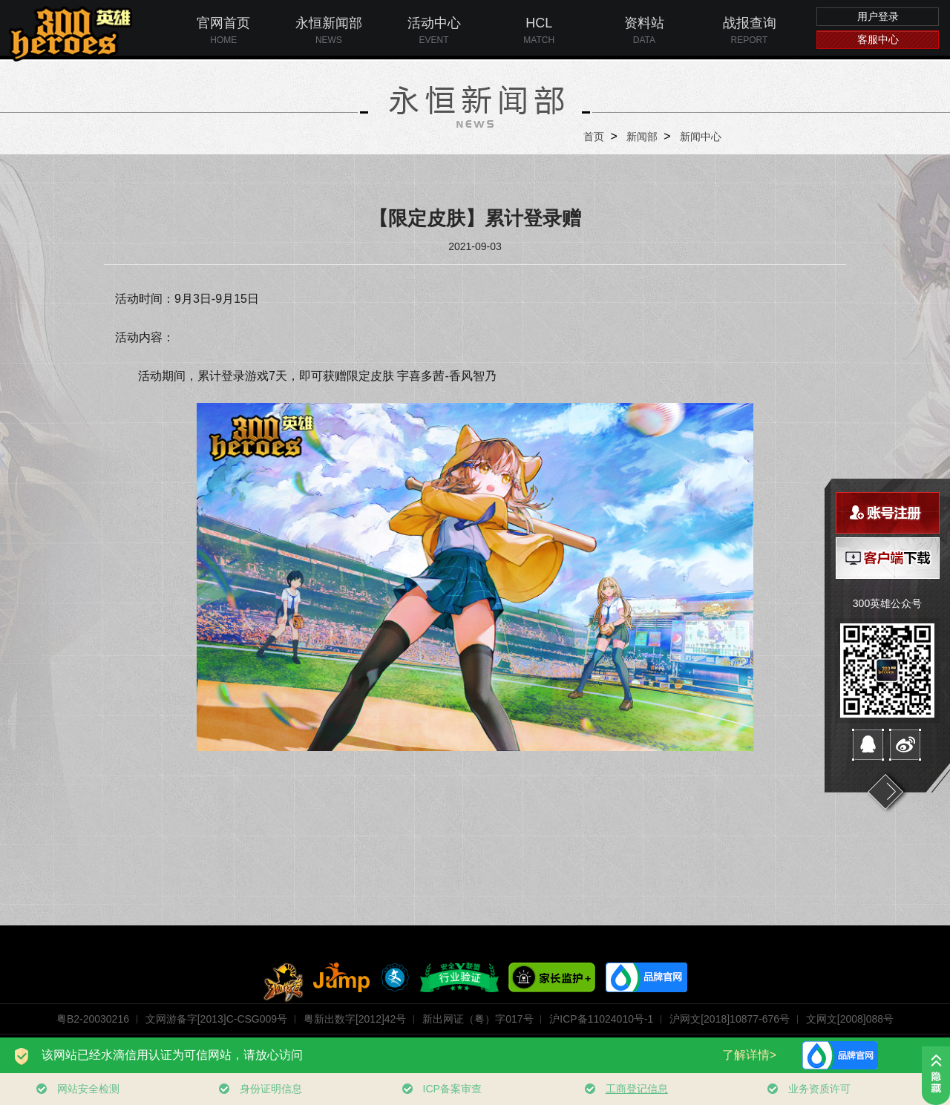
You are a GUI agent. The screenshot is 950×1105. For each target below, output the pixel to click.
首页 (593, 136)
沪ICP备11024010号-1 (601, 1019)
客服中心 (878, 39)
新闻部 (642, 136)
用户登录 (878, 16)
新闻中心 (700, 136)
